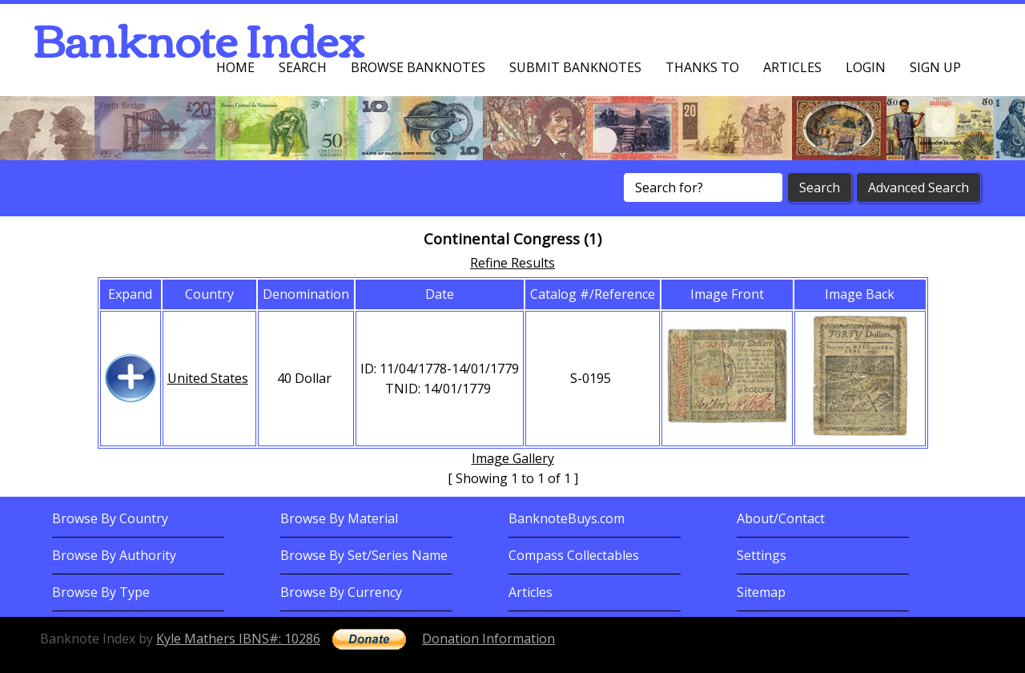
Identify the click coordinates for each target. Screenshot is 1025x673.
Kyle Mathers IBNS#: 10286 (238, 638)
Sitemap (761, 592)
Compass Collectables (573, 555)
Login (866, 67)
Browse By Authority (114, 555)
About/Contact (781, 518)
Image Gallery (513, 458)
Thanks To (702, 67)
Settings (761, 555)
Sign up (935, 67)
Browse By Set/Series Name (364, 555)
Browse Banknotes (418, 67)
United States (207, 378)
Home (235, 67)
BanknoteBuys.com (566, 518)
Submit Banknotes (575, 67)
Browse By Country (110, 518)
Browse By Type (101, 592)
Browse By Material (339, 518)
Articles (792, 67)
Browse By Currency (341, 592)
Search (303, 67)
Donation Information (488, 638)
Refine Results (512, 263)
